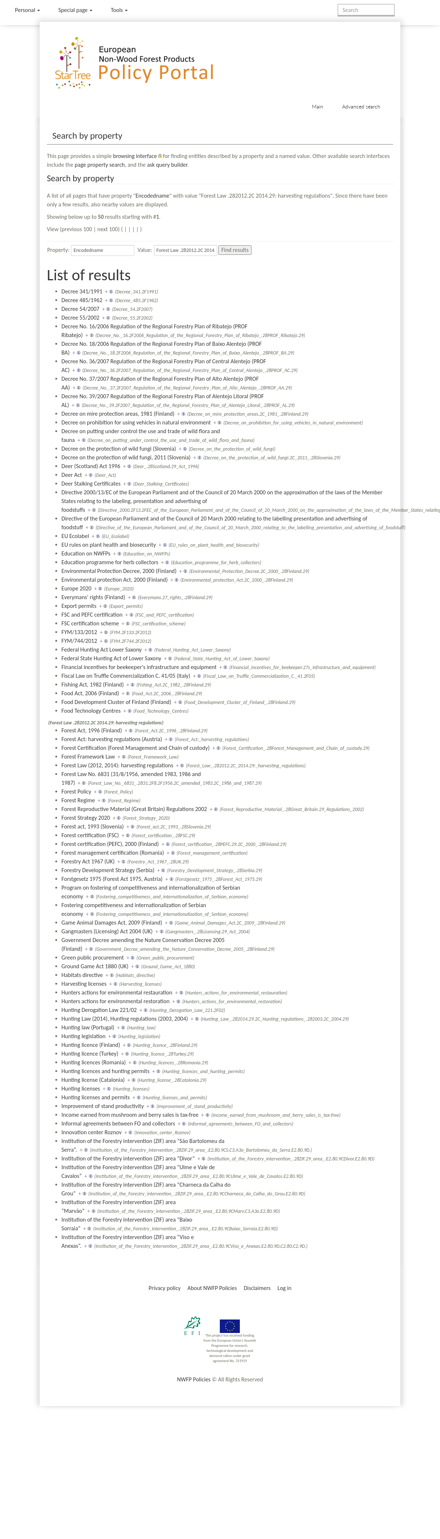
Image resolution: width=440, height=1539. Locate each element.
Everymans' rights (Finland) (93, 597)
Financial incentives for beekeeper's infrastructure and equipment (139, 667)
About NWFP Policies (212, 1288)
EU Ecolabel (75, 536)
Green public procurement (93, 957)
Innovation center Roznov (92, 1132)
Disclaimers (257, 1288)
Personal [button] (27, 10)
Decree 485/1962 (82, 300)
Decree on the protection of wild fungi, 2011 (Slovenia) (126, 457)
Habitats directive (82, 975)
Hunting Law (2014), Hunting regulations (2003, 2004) (125, 1018)
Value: (145, 249)
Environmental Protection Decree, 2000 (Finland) (119, 570)
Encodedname (152, 195)
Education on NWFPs (86, 553)
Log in (284, 1288)
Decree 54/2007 (80, 308)
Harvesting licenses (84, 983)
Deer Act (72, 474)
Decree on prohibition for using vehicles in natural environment (136, 422)
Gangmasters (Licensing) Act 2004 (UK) (107, 931)
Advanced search (361, 106)
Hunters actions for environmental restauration (117, 992)
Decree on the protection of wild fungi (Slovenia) (119, 448)
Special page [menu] (75, 10)
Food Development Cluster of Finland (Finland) (116, 702)
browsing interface (135, 156)
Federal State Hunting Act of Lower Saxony (111, 658)
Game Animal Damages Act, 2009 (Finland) (112, 922)
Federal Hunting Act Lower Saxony (102, 649)
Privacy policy (164, 1288)
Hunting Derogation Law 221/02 (99, 1009)
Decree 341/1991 (82, 291)
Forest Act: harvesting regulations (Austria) (112, 739)
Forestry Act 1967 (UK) (88, 861)
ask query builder (167, 164)
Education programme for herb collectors (110, 562)
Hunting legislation (84, 1036)
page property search (100, 164)
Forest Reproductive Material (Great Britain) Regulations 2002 (134, 809)
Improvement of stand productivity (103, 1106)
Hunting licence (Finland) (91, 1044)
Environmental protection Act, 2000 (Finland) (115, 579)
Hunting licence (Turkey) (90, 1053)
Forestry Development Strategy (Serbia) (108, 870)
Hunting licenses (81, 1088)
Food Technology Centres (91, 710)
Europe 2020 (76, 588)
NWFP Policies (193, 1379)
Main (317, 106)
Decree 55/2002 (80, 317)
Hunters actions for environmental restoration (116, 1001)
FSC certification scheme (90, 623)
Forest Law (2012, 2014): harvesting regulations (117, 765)
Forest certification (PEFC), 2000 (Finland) (110, 843)
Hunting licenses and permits (96, 1097)
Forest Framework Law (88, 756)
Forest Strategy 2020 (86, 817)
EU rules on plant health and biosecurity (109, 544)
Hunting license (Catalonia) (93, 1079)
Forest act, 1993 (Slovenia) (93, 826)
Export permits (79, 605)
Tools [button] (119, 10)
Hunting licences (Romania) (94, 1062)
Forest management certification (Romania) (113, 852)
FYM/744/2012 (79, 640)
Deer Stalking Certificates (91, 483)
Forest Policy (76, 791)
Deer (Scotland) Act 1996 (91, 466)
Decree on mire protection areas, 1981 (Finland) (118, 413)
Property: (58, 249)
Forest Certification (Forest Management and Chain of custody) (136, 747)
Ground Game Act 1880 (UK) (95, 966)
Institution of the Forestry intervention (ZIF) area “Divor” (128, 1158)
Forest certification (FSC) (90, 835)
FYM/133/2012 (79, 632)
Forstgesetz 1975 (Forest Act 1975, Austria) (112, 878)
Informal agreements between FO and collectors (118, 1123)
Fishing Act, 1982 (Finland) (93, 684)
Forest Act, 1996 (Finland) (92, 730)
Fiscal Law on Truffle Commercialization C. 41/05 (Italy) (126, 675)
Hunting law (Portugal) (88, 1027)
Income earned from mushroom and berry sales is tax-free (130, 1114)
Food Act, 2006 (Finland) (90, 693)
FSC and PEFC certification (92, 614)
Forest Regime (78, 800)
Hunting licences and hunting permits (106, 1071)
